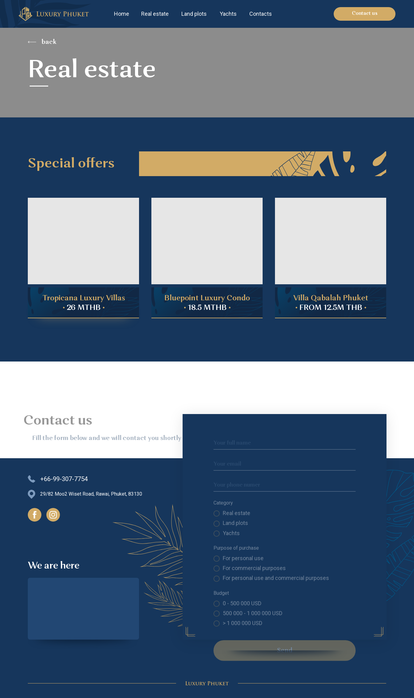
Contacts (260, 14)
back (49, 42)
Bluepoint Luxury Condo (207, 298)
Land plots (194, 14)
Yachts (228, 14)
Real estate (155, 14)
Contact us (365, 13)
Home (121, 14)
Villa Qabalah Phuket (330, 298)
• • (207, 308)
